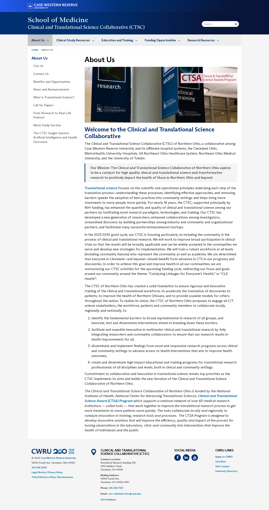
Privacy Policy (55, 472)
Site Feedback (108, 499)
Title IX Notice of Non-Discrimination (52, 477)
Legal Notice (39, 472)
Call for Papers (43, 105)
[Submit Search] (236, 24)
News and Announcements (51, 89)
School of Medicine (58, 19)
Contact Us (41, 74)
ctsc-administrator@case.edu (124, 493)
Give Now (220, 461)
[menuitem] (40, 40)
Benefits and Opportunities (51, 82)
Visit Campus (222, 466)
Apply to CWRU (224, 456)
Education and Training (121, 40)
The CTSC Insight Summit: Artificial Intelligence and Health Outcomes (55, 137)
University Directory (226, 471)
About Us (41, 40)
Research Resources (205, 40)
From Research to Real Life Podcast (52, 115)
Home (35, 50)
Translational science (101, 188)
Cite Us (38, 66)
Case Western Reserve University (58, 457)
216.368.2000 (39, 467)
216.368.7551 (116, 487)
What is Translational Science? (53, 97)
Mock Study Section (47, 125)
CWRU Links (224, 450)
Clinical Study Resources (77, 40)
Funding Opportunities (164, 40)
